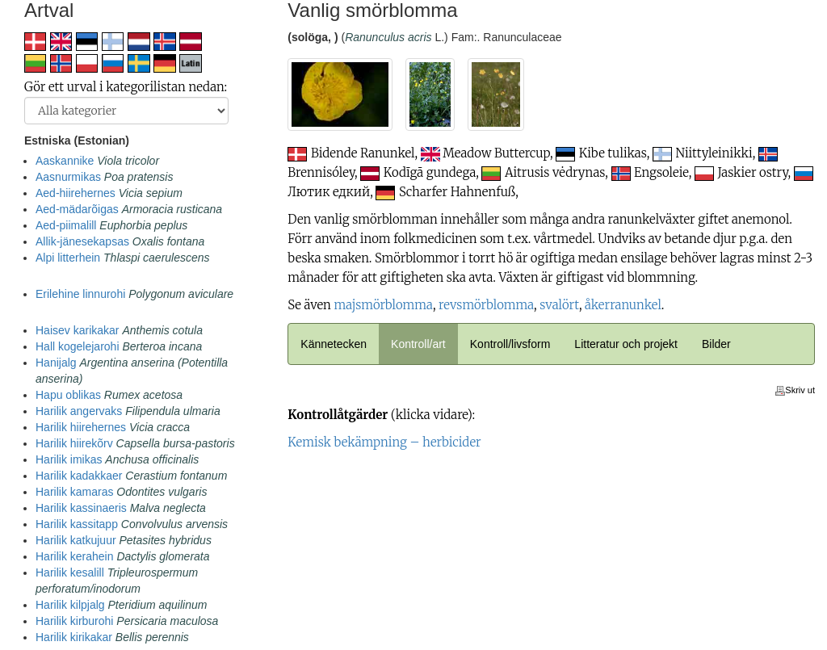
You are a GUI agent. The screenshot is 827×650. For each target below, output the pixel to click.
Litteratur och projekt (626, 344)
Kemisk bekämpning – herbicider (384, 442)
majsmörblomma (383, 304)
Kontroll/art (418, 344)
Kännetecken (333, 344)
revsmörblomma (486, 304)
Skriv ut (795, 390)
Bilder (716, 344)
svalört (559, 304)
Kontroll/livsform (510, 344)
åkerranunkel (623, 304)
